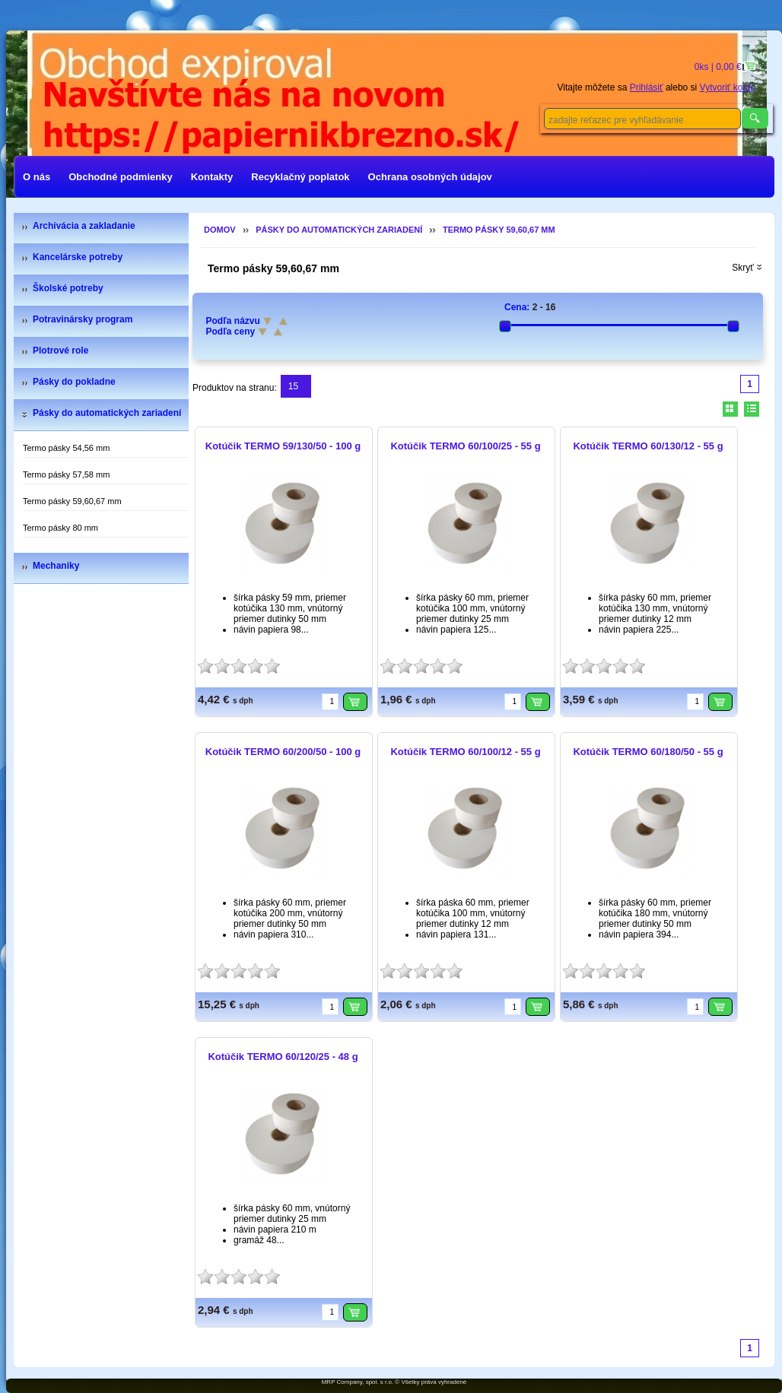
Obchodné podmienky (120, 176)
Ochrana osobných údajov (430, 176)
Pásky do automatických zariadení (107, 413)
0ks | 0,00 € (719, 67)
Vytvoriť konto (727, 87)
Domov (220, 229)
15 (293, 386)
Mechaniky (56, 565)
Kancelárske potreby (77, 257)
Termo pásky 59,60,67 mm (72, 501)
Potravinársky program (82, 319)
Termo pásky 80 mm (60, 527)
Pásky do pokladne (74, 381)
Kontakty (212, 176)
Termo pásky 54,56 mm (66, 447)
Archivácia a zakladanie (84, 226)
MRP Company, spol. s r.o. (357, 1382)
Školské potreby (68, 288)
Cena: (516, 307)
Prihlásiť (646, 87)
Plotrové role (60, 350)
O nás (36, 176)
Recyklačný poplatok (300, 176)
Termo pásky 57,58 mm (66, 474)
